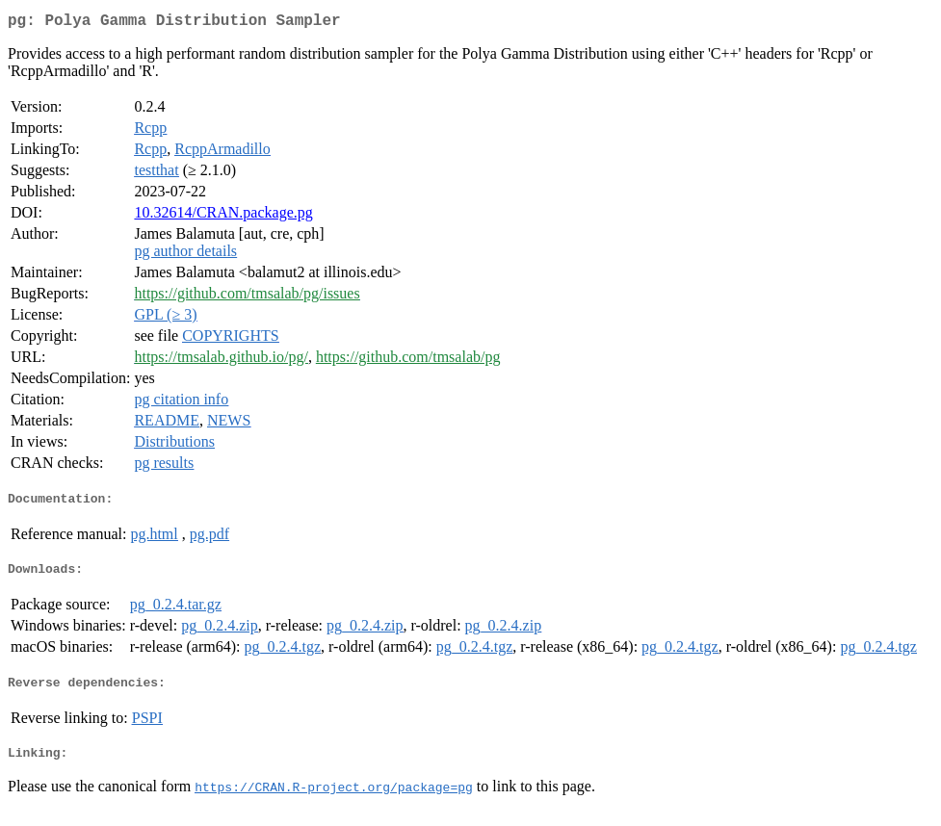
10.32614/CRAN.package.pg (223, 216)
